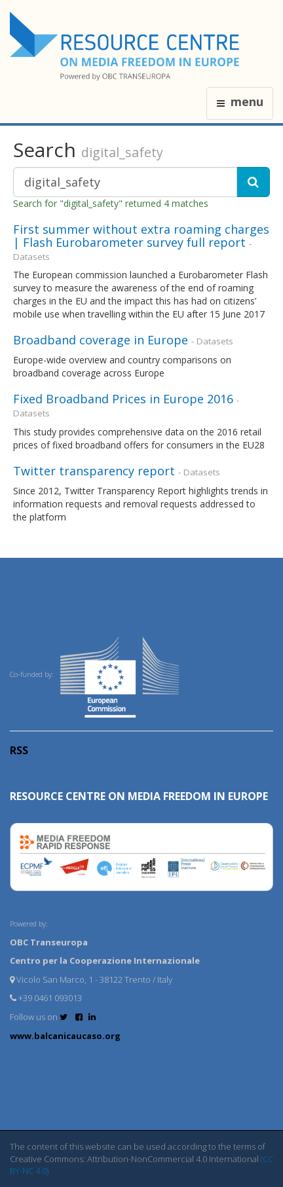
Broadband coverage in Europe (100, 340)
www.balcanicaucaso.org (65, 1036)
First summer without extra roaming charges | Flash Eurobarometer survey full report (141, 235)
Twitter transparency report (94, 471)
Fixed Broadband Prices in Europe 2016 (123, 399)
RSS (19, 750)
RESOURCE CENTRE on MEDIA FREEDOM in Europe (139, 796)
